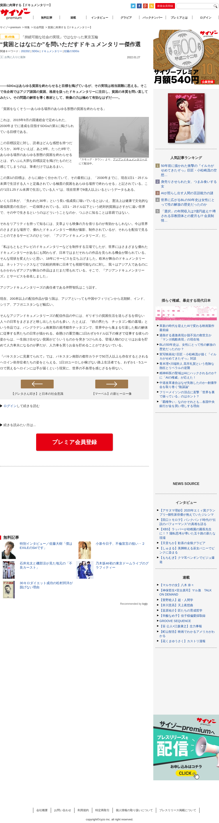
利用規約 (83, 810)
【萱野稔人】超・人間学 (176, 600)
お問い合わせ (62, 810)
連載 (73, 17)
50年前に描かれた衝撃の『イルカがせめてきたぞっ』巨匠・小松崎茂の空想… (189, 170)
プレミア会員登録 (74, 442)
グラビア (126, 17)
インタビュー (99, 17)
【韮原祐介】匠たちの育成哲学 (180, 610)
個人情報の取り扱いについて (134, 810)
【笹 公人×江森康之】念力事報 (180, 626)
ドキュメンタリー (51, 51)
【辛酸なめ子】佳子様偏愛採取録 (182, 615)
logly (145, 603)
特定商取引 (102, 810)
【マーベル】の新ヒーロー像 (112, 393)
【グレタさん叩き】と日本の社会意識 (37, 393)
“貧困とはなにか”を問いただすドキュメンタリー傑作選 (70, 44)
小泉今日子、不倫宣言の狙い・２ (120, 543)
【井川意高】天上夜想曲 (176, 605)
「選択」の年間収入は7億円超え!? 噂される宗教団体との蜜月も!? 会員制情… (188, 215)
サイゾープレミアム (15, 14)
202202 (25, 51)
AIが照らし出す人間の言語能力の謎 (187, 193)
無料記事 (46, 17)
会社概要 (42, 810)
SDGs (35, 51)
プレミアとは (179, 17)
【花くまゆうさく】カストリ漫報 (182, 641)
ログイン (10, 406)
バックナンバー (152, 17)
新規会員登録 (165, 5)
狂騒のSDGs (71, 51)
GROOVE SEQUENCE (175, 621)
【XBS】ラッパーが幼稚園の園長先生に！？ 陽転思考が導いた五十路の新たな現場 (187, 533)
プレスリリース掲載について (177, 810)
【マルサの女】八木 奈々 (176, 585)
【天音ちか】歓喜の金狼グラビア (182, 543)
